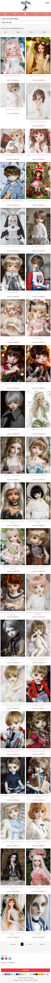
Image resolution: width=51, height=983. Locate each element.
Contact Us (25, 977)
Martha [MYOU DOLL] (38, 429)
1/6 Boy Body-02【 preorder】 (12, 109)
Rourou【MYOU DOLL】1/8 (38, 384)
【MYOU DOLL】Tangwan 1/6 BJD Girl (38, 201)
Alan (38, 292)
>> (36, 944)
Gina (12, 338)
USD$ (47, 3)
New (6, 32)
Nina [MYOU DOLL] (38, 338)
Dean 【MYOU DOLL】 (38, 246)
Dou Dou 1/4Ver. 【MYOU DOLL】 (38, 475)
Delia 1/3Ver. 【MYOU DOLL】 (12, 475)
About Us (20, 977)
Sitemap (31, 977)
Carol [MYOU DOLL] (12, 292)
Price (32, 32)
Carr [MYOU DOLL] (12, 429)
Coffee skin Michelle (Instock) (13, 76)
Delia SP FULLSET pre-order (13, 246)
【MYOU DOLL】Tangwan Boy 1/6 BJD (13, 201)
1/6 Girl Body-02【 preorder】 (38, 121)
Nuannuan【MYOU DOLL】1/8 (12, 384)
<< (6, 944)
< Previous (12, 944)
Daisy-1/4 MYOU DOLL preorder (38, 76)
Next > (30, 944)
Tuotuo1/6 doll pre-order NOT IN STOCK (13, 155)
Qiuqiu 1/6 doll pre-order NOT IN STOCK (38, 155)
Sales (19, 32)
